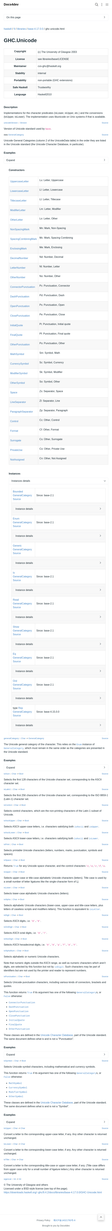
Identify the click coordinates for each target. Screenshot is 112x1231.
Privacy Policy (43, 1220)
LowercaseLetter (19, 191)
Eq (14, 654)
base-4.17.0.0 (35, 29)
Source (105, 123)
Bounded (18, 491)
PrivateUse (16, 450)
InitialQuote (16, 325)
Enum (16, 518)
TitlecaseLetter (18, 200)
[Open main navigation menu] (107, 4)
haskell (8, 29)
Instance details (24, 509)
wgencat (7, 1179)
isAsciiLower (9, 832)
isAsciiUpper (9, 820)
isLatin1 (7, 789)
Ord (15, 681)
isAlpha (7, 899)
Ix (14, 572)
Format (14, 431)
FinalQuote (16, 335)
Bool (21, 773)
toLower (7, 1144)
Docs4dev (11, 4)
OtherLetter (16, 219)
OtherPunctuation (20, 344)
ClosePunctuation (20, 315)
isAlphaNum (9, 950)
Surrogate (15, 440)
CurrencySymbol (19, 363)
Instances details (20, 481)
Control (14, 421)
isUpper (93, 826)
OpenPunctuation (20, 306)
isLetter (95, 909)
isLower (93, 838)
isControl (8, 805)
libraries (21, 29)
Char (23, 738)
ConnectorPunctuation (22, 287)
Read (16, 599)
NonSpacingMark (19, 229)
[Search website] (97, 4)
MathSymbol (17, 354)
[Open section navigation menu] (102, 4)
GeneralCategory (16, 135)
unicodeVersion (11, 123)
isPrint (6, 844)
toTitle (6, 1159)
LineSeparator (18, 402)
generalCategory (11, 738)
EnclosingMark (18, 248)
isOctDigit (8, 927)
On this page (13, 17)
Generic (17, 545)
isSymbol (8, 1061)
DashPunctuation (19, 296)
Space (13, 392)
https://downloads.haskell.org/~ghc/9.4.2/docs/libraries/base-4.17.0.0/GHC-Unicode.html (53, 1192)
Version (23, 123)
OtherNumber (17, 277)
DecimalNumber (19, 258)
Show (16, 626)
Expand (10, 160)
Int (15, 1179)
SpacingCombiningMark (23, 239)
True (15, 866)
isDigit (6, 915)
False (7, 996)
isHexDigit (8, 939)
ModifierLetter (18, 210)
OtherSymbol (17, 383)
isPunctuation (10, 976)
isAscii (7, 773)
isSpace (7, 860)
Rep (20, 708)
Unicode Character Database (57, 1035)
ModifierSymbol (18, 373)
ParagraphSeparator (21, 411)
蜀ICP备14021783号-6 (64, 1220)
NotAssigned (17, 459)
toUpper (7, 1128)
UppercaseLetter (19, 181)
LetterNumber (18, 267)
